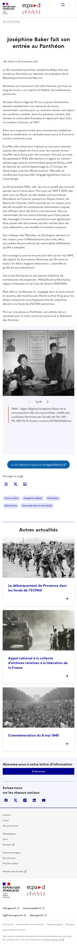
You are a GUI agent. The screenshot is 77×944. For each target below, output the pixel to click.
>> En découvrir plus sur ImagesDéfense (37, 465)
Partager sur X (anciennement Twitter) (15, 484)
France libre (11, 498)
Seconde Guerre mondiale (37, 505)
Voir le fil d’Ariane (11, 21)
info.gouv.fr (9, 908)
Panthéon (53, 498)
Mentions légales (55, 924)
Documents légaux (12, 852)
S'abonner (38, 771)
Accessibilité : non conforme (30, 924)
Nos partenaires (10, 825)
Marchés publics (10, 863)
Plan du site (8, 924)
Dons (5, 839)
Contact (7, 815)
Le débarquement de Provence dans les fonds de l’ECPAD (37, 588)
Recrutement (9, 858)
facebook (6, 800)
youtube (43, 800)
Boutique (7, 844)
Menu (72, 4)
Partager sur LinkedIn (25, 484)
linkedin (34, 800)
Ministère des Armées (13, 871)
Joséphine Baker (33, 498)
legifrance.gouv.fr (13, 915)
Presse (6, 820)
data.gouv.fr (37, 915)
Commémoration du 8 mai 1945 (33, 735)
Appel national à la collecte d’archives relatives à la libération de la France (38, 663)
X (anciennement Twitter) (15, 800)
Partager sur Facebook (6, 484)
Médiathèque (9, 833)
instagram (25, 800)
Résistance (11, 505)
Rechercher (63, 4)
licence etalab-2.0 (52, 939)
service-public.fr (32, 908)
